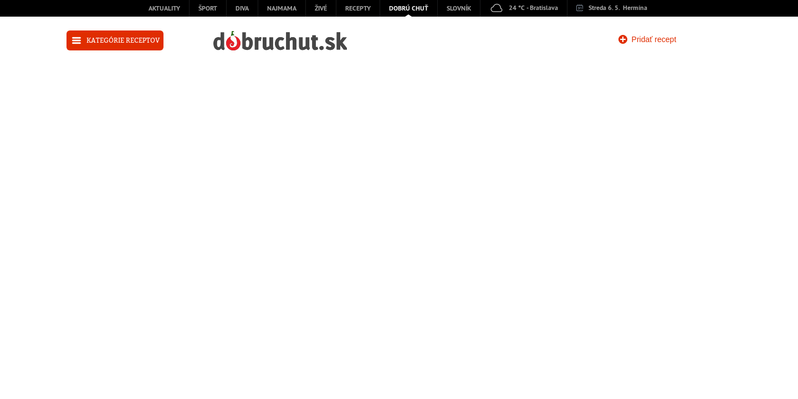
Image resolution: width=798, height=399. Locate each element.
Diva (242, 8)
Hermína (635, 8)
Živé (321, 8)
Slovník (459, 8)
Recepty (358, 8)
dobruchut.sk (280, 40)
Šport (207, 8)
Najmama (281, 8)
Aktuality (164, 8)
